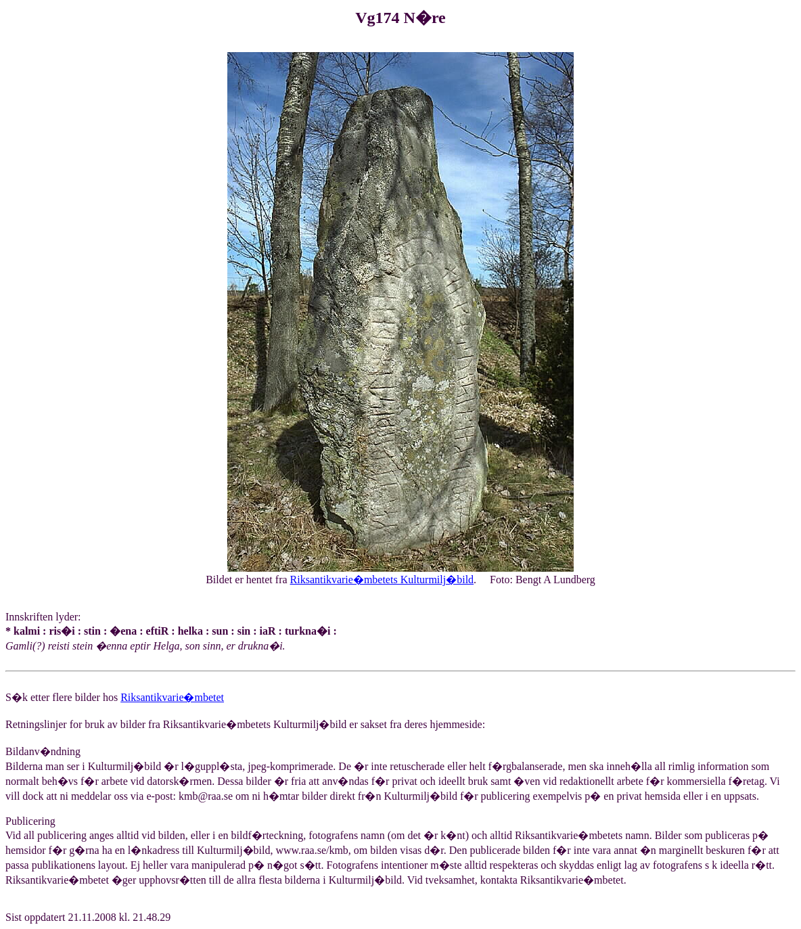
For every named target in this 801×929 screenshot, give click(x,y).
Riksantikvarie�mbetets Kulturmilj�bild (382, 579)
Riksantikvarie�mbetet (172, 697)
